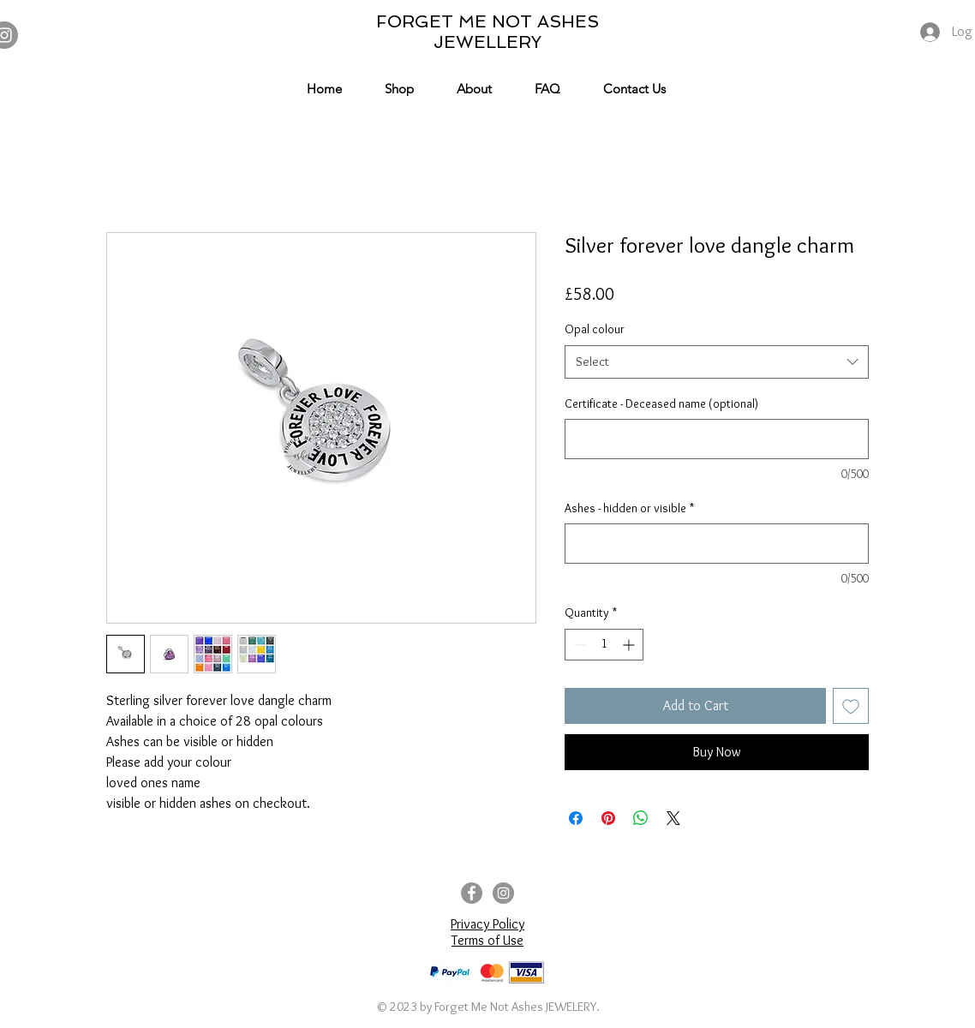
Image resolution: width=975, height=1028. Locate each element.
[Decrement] (578, 645)
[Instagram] (503, 893)
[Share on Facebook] (575, 818)
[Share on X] (673, 818)
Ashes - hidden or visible (629, 508)
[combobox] (717, 362)
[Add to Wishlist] (851, 706)
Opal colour (595, 329)
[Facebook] (471, 893)
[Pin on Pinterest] (608, 818)
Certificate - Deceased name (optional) (661, 403)
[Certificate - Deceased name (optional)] (716, 439)
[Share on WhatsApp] (641, 818)
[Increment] (630, 645)
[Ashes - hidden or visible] (716, 543)
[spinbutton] (604, 645)
